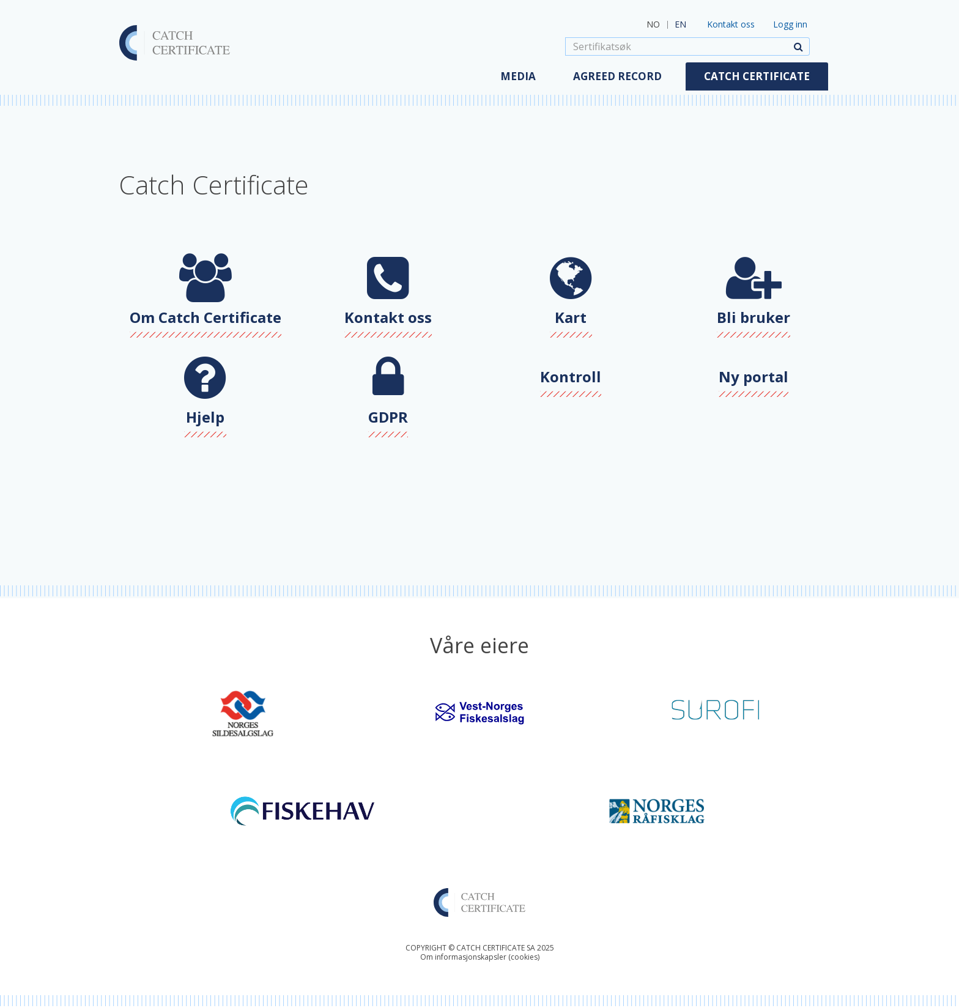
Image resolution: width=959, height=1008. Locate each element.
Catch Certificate (757, 76)
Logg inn (790, 24)
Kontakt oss (731, 24)
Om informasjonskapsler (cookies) (479, 957)
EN (680, 24)
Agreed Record (617, 76)
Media (518, 76)
